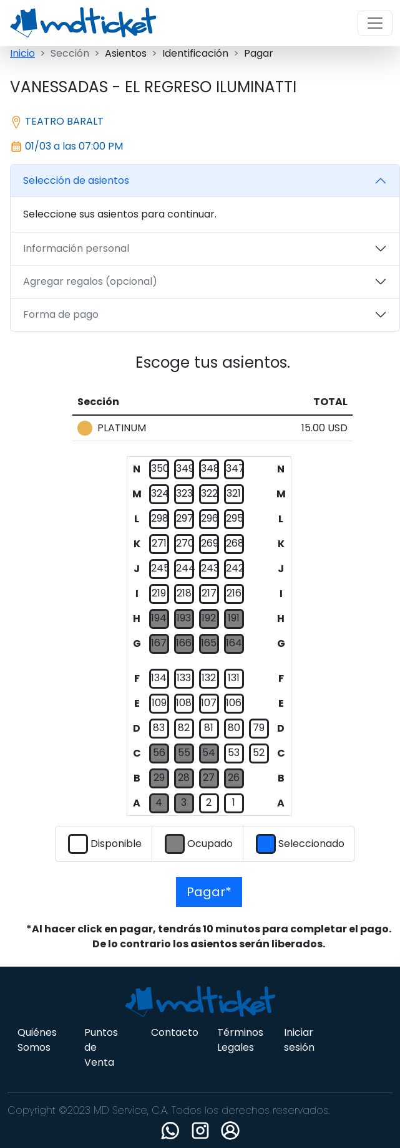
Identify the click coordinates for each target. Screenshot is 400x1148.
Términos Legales (240, 1040)
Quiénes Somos (37, 1040)
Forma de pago (61, 314)
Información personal (76, 248)
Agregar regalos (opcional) (90, 281)
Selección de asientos (76, 180)
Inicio (22, 53)
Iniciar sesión (299, 1040)
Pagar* (209, 892)
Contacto (174, 1032)
